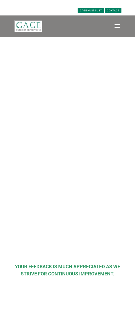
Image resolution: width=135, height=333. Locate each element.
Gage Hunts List (91, 10)
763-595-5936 (69, 4)
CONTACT (113, 10)
